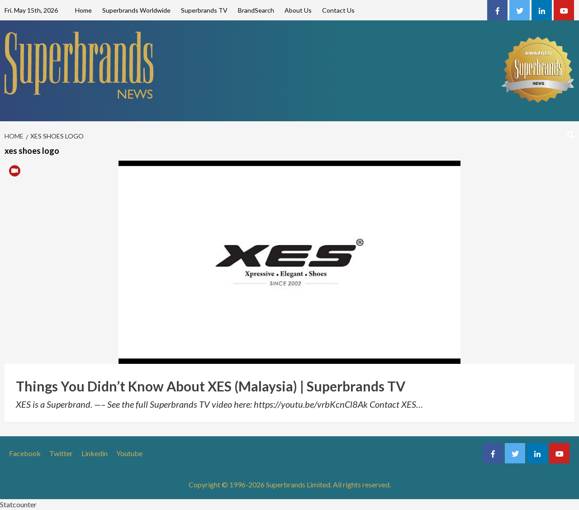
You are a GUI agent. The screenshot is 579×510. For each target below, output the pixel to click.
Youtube (129, 453)
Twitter (61, 453)
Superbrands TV (204, 10)
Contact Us (338, 10)
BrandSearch (256, 10)
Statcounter (18, 504)
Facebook (25, 453)
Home (83, 10)
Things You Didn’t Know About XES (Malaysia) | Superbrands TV (210, 386)
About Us (298, 10)
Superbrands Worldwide (136, 10)
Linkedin (94, 453)
